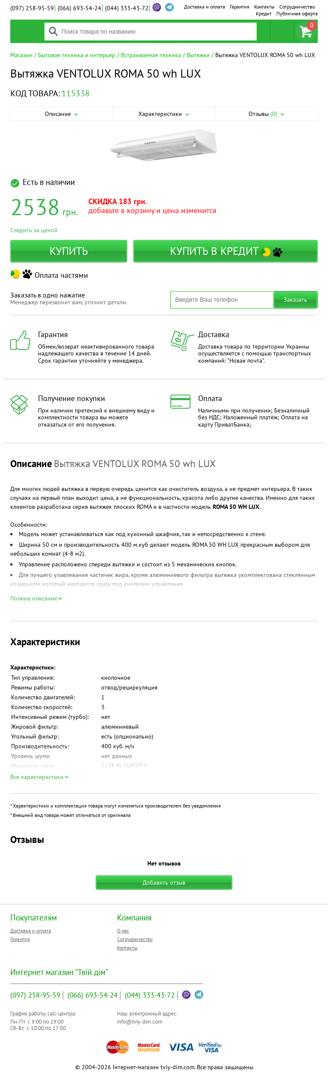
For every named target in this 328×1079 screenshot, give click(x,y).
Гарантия (239, 6)
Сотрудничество (297, 6)
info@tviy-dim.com (140, 1021)
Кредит (264, 13)
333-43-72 (127, 8)
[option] (164, 146)
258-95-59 (32, 8)
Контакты (264, 6)
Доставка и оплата (204, 6)
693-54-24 (79, 8)
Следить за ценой (34, 230)
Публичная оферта (297, 13)
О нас (123, 930)
